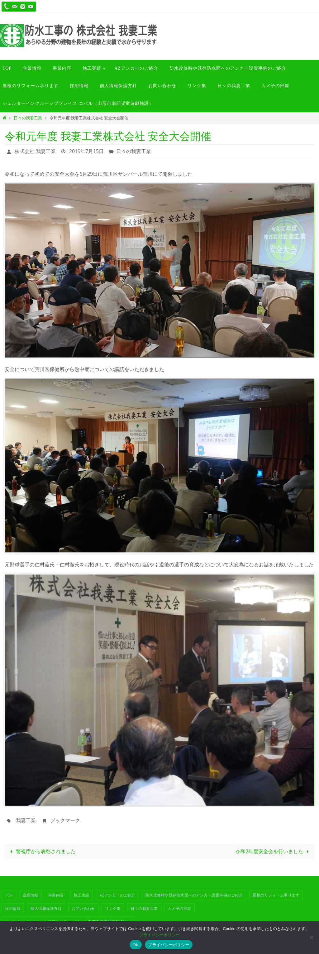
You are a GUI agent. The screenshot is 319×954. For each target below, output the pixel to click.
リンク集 (113, 908)
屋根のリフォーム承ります (276, 894)
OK (136, 944)
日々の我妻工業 (28, 118)
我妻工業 (26, 820)
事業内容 (56, 894)
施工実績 (81, 894)
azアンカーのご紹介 (117, 894)
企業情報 (30, 894)
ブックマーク (65, 820)
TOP (9, 894)
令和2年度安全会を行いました (273, 851)
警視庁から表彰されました (42, 851)
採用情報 (13, 908)
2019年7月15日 (86, 151)
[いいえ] (311, 937)
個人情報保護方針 (46, 908)
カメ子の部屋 (179, 908)
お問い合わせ (83, 908)
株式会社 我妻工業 (35, 151)
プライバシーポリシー (159, 935)
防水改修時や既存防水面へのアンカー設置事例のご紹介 (194, 894)
